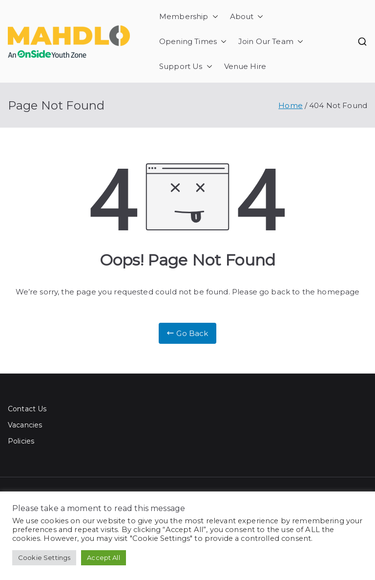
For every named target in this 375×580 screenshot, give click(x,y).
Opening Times (193, 41)
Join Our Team (270, 41)
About (247, 16)
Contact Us (27, 408)
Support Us (185, 66)
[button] (213, 16)
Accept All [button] (103, 557)
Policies (21, 441)
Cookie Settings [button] (44, 557)
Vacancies (25, 425)
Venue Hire (245, 66)
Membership (188, 16)
